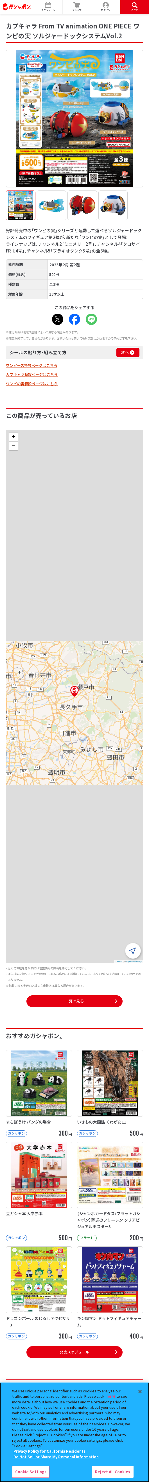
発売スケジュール (74, 1352)
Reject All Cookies (112, 1471)
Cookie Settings (31, 1471)
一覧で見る (74, 1000)
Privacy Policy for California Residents (49, 1451)
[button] (74, 691)
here (111, 1396)
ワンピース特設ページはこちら (31, 365)
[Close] (140, 1391)
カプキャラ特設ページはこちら (32, 374)
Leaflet (119, 961)
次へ (124, 352)
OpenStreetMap (134, 961)
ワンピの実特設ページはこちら (32, 383)
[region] (74, 1432)
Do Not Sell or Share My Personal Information (56, 1456)
